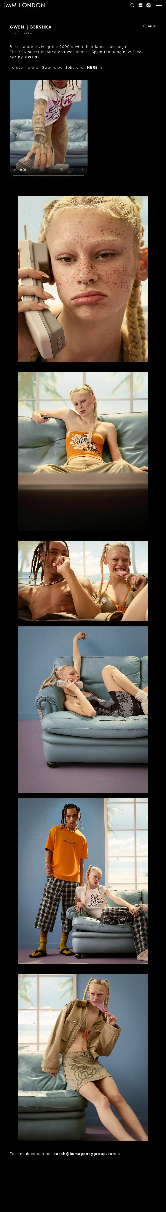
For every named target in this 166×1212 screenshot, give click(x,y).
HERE (93, 67)
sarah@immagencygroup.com (85, 1154)
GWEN (31, 57)
